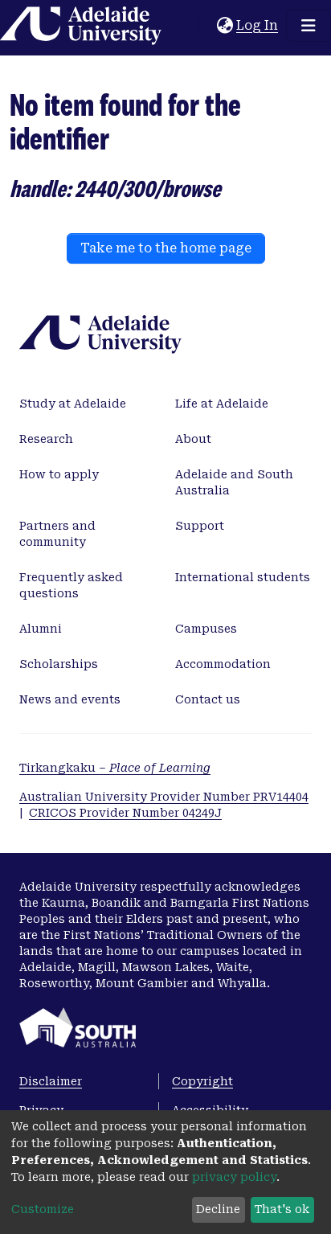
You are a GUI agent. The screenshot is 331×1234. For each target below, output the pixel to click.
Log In (258, 25)
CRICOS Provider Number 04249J (125, 812)
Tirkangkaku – (114, 767)
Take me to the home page (165, 248)
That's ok (282, 1209)
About (193, 439)
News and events (70, 699)
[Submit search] (204, 25)
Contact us (207, 699)
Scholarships (58, 664)
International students (242, 577)
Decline (218, 1209)
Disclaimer (50, 1081)
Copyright (202, 1081)
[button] (225, 25)
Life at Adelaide (221, 403)
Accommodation (223, 664)
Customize (42, 1209)
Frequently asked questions (71, 585)
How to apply (59, 474)
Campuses (206, 628)
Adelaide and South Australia (234, 482)
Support (199, 525)
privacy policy (234, 1176)
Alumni (40, 628)
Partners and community (57, 533)
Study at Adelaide (72, 403)
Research (46, 439)
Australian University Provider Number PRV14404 (164, 796)
